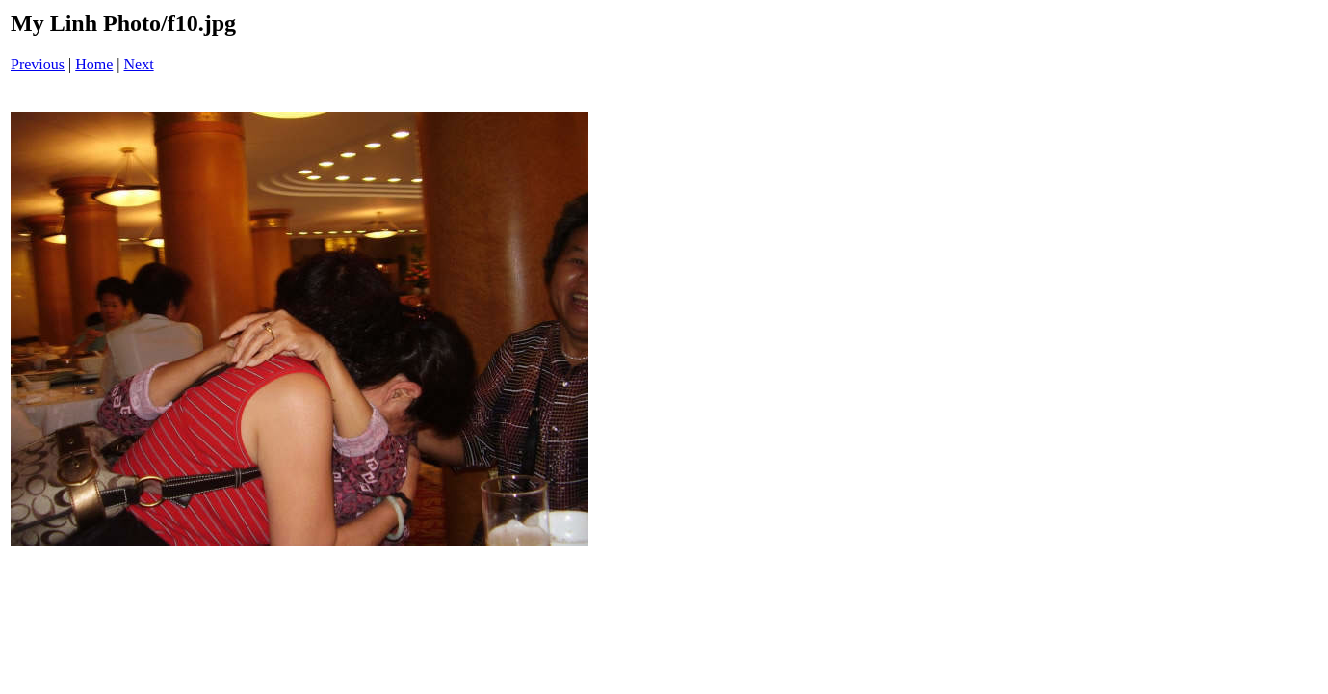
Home (94, 64)
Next (139, 64)
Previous (38, 64)
